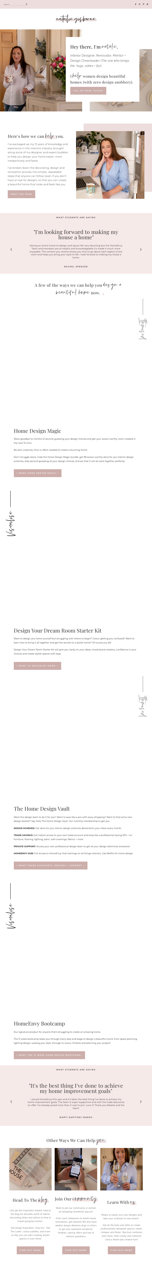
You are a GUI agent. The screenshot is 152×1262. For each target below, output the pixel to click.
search (6, 4)
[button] (11, 249)
